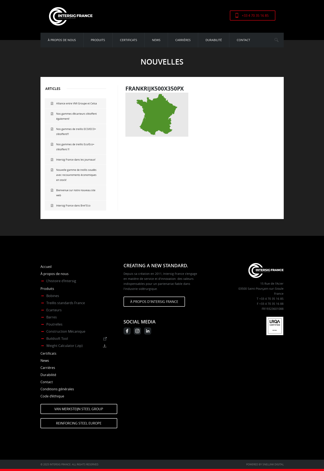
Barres (51, 317)
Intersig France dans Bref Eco (73, 205)
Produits (98, 40)
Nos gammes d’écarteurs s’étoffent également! (76, 116)
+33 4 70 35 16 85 (255, 15)
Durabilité (214, 40)
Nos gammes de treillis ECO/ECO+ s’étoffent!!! (76, 131)
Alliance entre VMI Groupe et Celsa (76, 103)
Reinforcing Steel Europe (78, 423)
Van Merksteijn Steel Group (78, 409)
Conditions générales (57, 389)
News (156, 40)
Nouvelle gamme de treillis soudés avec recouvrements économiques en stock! (76, 175)
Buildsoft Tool (57, 338)
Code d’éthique (52, 396)
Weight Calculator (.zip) (64, 345)
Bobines (52, 295)
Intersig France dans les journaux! (75, 159)
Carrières (183, 40)
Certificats (128, 40)
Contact (243, 40)
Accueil (46, 266)
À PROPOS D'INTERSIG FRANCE (154, 301)
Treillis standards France (65, 303)
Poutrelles (54, 324)
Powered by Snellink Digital (265, 464)
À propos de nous (62, 40)
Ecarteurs (54, 310)
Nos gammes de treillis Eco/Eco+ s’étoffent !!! (75, 147)
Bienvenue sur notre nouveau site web (75, 192)
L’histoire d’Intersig (61, 281)
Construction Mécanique (65, 331)
